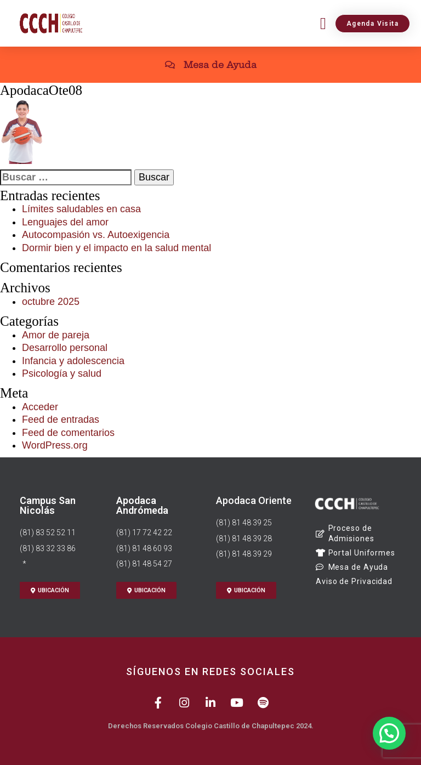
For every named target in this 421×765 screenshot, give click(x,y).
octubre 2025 (50, 301)
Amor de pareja (55, 335)
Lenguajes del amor (65, 222)
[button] (323, 23)
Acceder (40, 406)
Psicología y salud (61, 373)
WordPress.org (55, 445)
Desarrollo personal (64, 347)
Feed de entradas (60, 419)
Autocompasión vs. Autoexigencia (95, 234)
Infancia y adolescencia (73, 360)
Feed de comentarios (68, 432)
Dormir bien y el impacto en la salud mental (116, 247)
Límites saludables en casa (81, 208)
